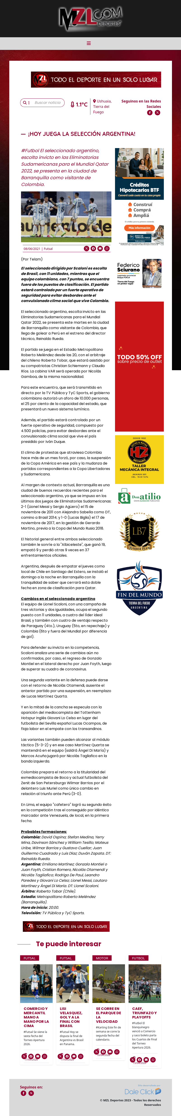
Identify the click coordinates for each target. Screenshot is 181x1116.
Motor (102, 958)
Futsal (48, 248)
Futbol (138, 958)
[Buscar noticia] (48, 102)
